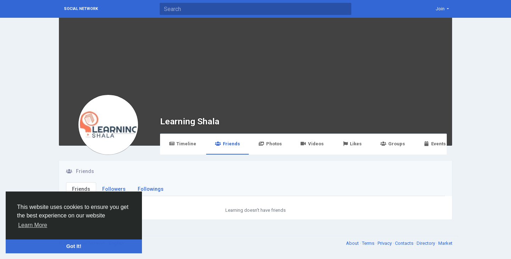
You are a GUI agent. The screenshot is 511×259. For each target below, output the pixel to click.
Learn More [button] (32, 225)
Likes (352, 143)
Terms (368, 243)
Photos (270, 143)
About (353, 243)
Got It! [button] (73, 246)
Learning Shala (189, 121)
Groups (392, 143)
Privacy (385, 243)
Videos (312, 143)
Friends (227, 143)
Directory (426, 243)
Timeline (182, 143)
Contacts (404, 243)
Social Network (81, 8)
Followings (151, 189)
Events (435, 143)
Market (445, 243)
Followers (114, 189)
